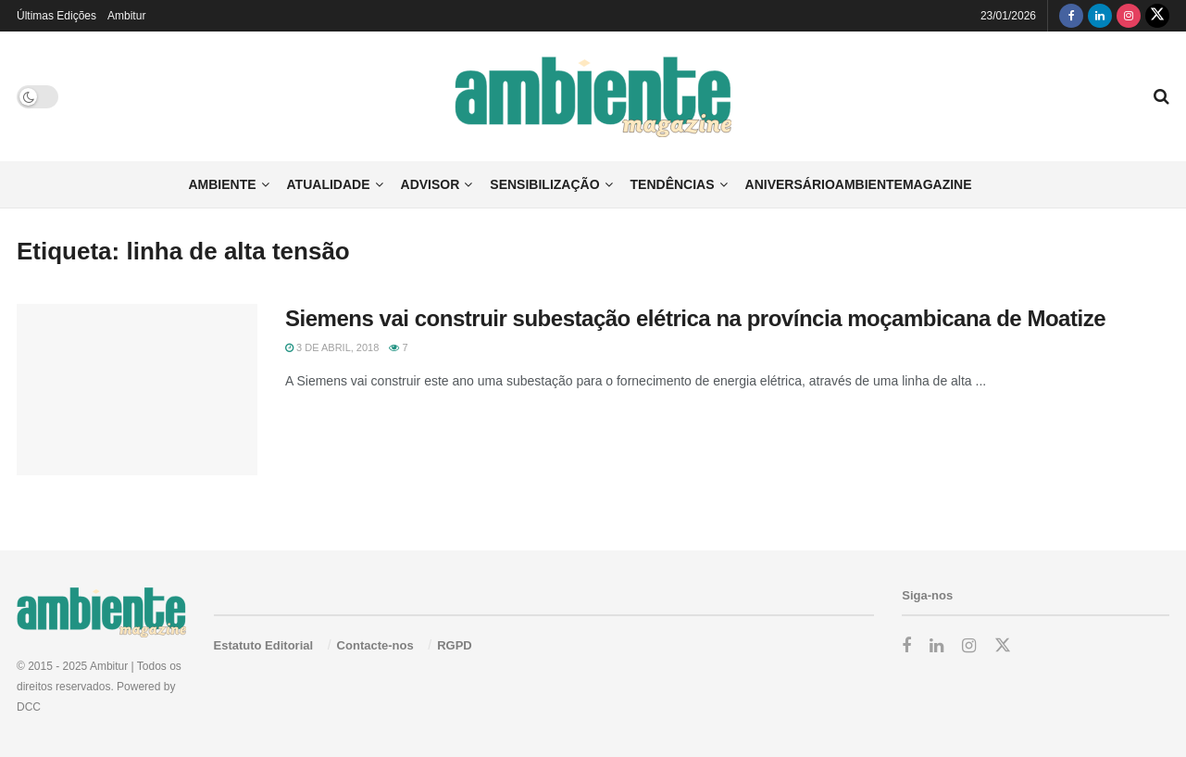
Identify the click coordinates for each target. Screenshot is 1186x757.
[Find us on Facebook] (1071, 16)
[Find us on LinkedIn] (1100, 16)
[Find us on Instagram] (1129, 16)
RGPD (454, 645)
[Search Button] (1161, 96)
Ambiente (222, 184)
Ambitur (126, 15)
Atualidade (328, 184)
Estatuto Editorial (264, 645)
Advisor (430, 184)
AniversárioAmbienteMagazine (858, 184)
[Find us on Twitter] (1157, 16)
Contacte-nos (375, 645)
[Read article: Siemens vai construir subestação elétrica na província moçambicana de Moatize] (137, 390)
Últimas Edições (56, 15)
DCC (29, 706)
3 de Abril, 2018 (332, 347)
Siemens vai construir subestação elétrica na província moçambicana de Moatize (695, 318)
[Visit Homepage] (593, 97)
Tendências (672, 184)
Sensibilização (544, 184)
